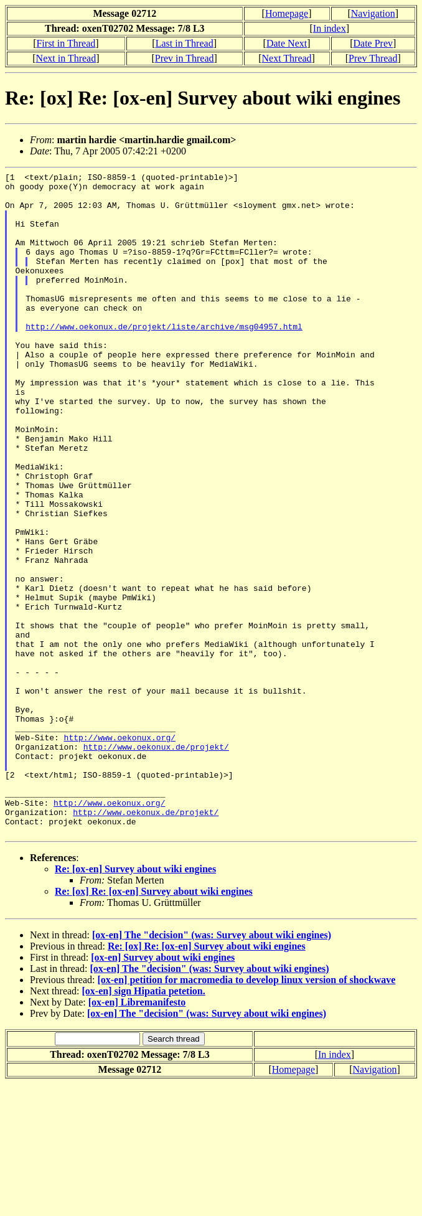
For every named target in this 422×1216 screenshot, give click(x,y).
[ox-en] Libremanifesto (137, 1134)
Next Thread (286, 58)
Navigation (373, 13)
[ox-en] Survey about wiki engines (163, 1090)
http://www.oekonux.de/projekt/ (156, 862)
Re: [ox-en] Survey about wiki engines (135, 1001)
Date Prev (373, 43)
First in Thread (65, 43)
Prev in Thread (184, 58)
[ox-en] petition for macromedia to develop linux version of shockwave (246, 1112)
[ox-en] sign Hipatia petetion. (143, 1123)
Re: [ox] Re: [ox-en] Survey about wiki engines (154, 1024)
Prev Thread (373, 58)
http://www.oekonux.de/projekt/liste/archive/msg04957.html (164, 358)
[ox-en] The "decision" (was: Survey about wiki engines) (211, 1067)
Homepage (286, 13)
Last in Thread (184, 43)
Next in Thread (66, 58)
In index (329, 28)
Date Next (286, 43)
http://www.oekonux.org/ (120, 851)
